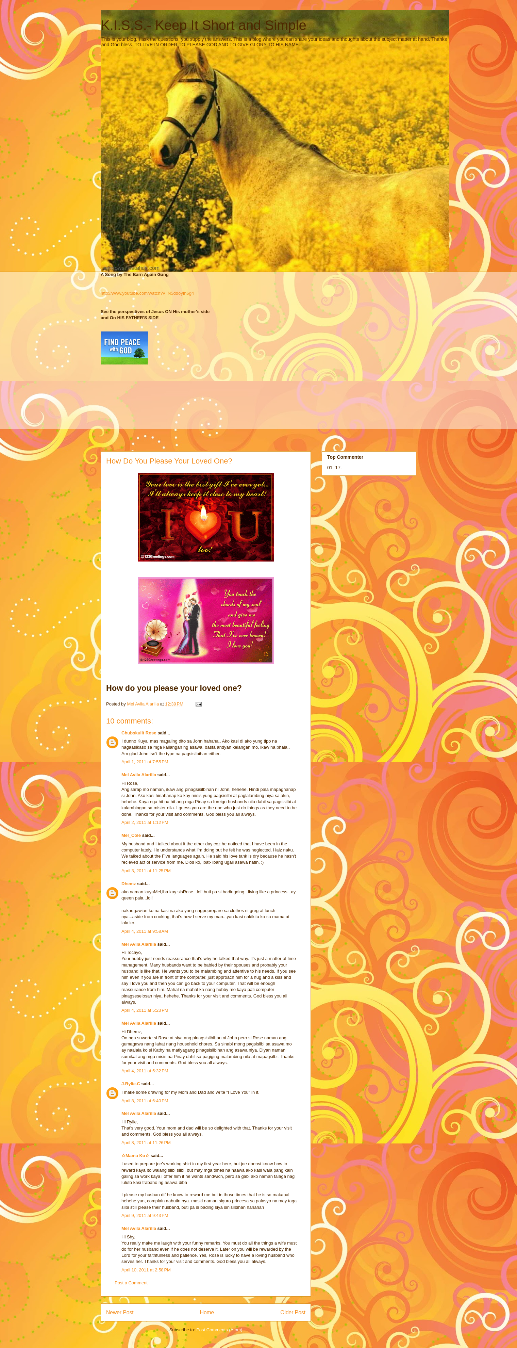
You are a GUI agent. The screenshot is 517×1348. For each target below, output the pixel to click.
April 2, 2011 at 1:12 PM (144, 822)
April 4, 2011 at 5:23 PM (144, 1010)
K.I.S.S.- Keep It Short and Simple (203, 25)
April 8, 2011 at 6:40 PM (144, 1100)
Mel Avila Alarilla (138, 774)
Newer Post (120, 1312)
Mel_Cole (131, 835)
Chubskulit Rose (138, 732)
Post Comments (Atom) (219, 1329)
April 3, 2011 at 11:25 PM (146, 870)
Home (207, 1312)
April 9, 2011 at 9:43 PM (144, 1215)
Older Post (292, 1312)
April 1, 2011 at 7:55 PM (144, 761)
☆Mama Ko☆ (135, 1155)
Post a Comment (131, 1282)
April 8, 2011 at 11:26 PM (146, 1142)
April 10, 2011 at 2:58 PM (146, 1269)
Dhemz (128, 883)
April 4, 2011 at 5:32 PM (144, 1070)
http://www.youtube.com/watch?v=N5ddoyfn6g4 (147, 293)
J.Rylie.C (130, 1083)
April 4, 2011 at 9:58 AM (144, 931)
